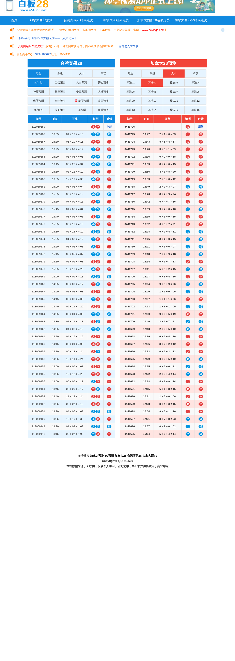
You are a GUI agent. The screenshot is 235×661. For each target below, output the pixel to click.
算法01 (130, 82)
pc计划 (38, 82)
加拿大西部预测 (41, 20)
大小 (81, 73)
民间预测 (60, 109)
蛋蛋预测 (60, 82)
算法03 (174, 82)
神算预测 (38, 91)
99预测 (38, 109)
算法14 (152, 109)
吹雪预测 (103, 100)
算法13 (130, 109)
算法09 (130, 100)
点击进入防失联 (128, 46)
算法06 (152, 91)
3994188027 (43, 54)
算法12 (195, 100)
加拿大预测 (97, 455)
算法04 (195, 82)
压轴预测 (103, 109)
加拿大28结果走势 (116, 20)
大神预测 (103, 91)
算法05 (130, 91)
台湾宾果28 (134, 455)
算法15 (174, 109)
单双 (103, 73)
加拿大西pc (149, 455)
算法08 (195, 91)
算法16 (195, 109)
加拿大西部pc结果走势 (191, 20)
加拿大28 (120, 455)
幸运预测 (60, 100)
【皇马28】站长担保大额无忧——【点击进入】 (47, 38)
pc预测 (109, 455)
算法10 (152, 100)
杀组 (60, 73)
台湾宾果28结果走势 (78, 20)
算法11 (174, 100)
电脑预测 (38, 100)
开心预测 (103, 82)
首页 (14, 20)
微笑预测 (82, 100)
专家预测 (81, 91)
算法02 (152, 82)
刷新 (109, 126)
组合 (38, 73)
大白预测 (81, 82)
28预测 (82, 109)
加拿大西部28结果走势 (153, 20)
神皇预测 (60, 91)
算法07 (174, 91)
